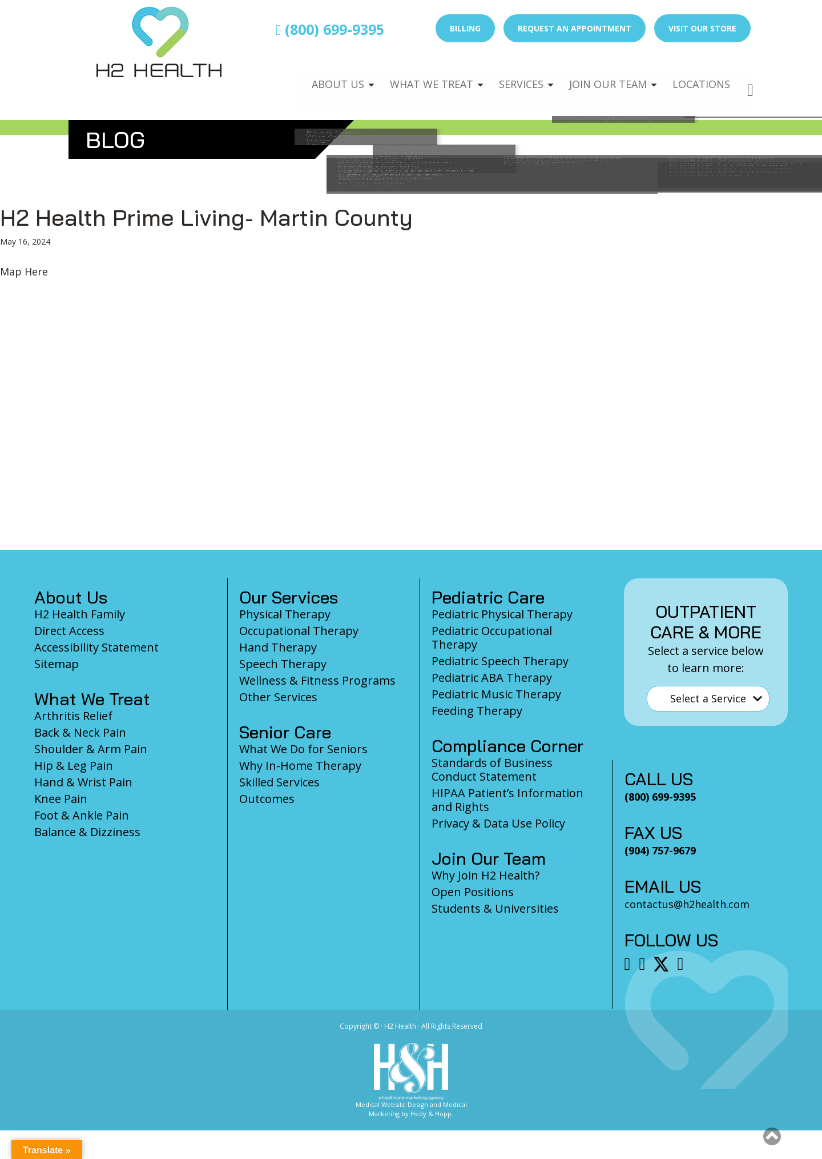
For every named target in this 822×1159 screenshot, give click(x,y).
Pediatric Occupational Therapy (492, 637)
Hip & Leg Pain (73, 765)
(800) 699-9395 (330, 29)
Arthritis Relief (73, 716)
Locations (700, 78)
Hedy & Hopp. (431, 1113)
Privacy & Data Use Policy (498, 823)
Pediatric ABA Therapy (492, 677)
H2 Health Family (79, 614)
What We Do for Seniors (303, 749)
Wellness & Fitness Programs (317, 680)
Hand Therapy (278, 647)
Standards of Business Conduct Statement (492, 769)
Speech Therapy (283, 664)
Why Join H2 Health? (485, 875)
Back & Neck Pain (80, 732)
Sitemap (56, 664)
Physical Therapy (285, 614)
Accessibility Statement (96, 647)
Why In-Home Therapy (300, 765)
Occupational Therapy (298, 630)
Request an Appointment (574, 28)
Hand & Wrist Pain (83, 782)
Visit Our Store (702, 28)
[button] (772, 1136)
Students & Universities (495, 908)
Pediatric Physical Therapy (502, 614)
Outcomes (267, 798)
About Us (323, 78)
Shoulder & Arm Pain (90, 749)
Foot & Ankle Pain (81, 815)
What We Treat (419, 78)
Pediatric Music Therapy (496, 694)
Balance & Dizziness (87, 832)
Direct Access (69, 630)
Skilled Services (279, 782)
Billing (465, 28)
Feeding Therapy (477, 710)
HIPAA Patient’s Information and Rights (507, 799)
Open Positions (473, 892)
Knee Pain (60, 798)
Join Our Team (603, 78)
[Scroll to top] (772, 1139)
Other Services (278, 697)
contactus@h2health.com (687, 904)
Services (513, 78)
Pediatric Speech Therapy (500, 661)
